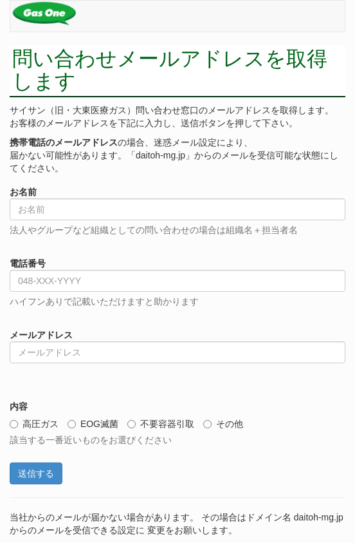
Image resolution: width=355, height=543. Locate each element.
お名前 (23, 192)
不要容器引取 (160, 424)
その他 (223, 424)
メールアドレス (41, 335)
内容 (19, 406)
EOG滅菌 (93, 424)
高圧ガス (34, 424)
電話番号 (28, 263)
